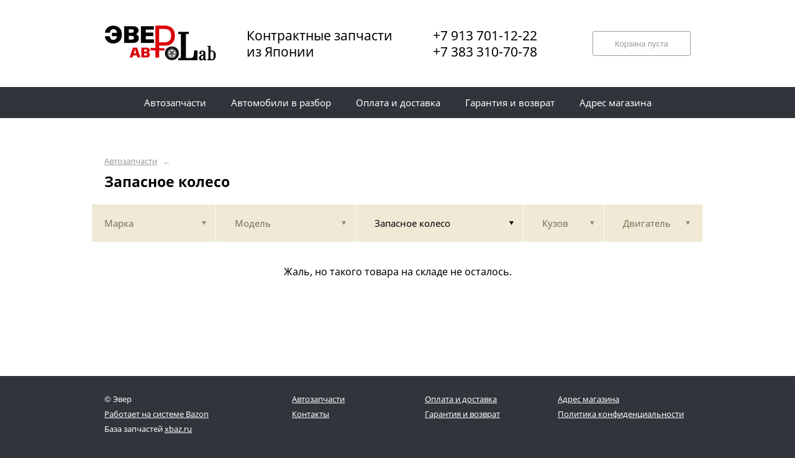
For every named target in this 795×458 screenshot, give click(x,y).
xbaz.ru (178, 428)
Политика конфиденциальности (621, 413)
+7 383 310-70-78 (485, 52)
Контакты (310, 413)
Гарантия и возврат (462, 413)
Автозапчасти (130, 161)
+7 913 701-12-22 (485, 35)
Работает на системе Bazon (156, 413)
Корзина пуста (641, 43)
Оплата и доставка (461, 399)
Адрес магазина (588, 399)
